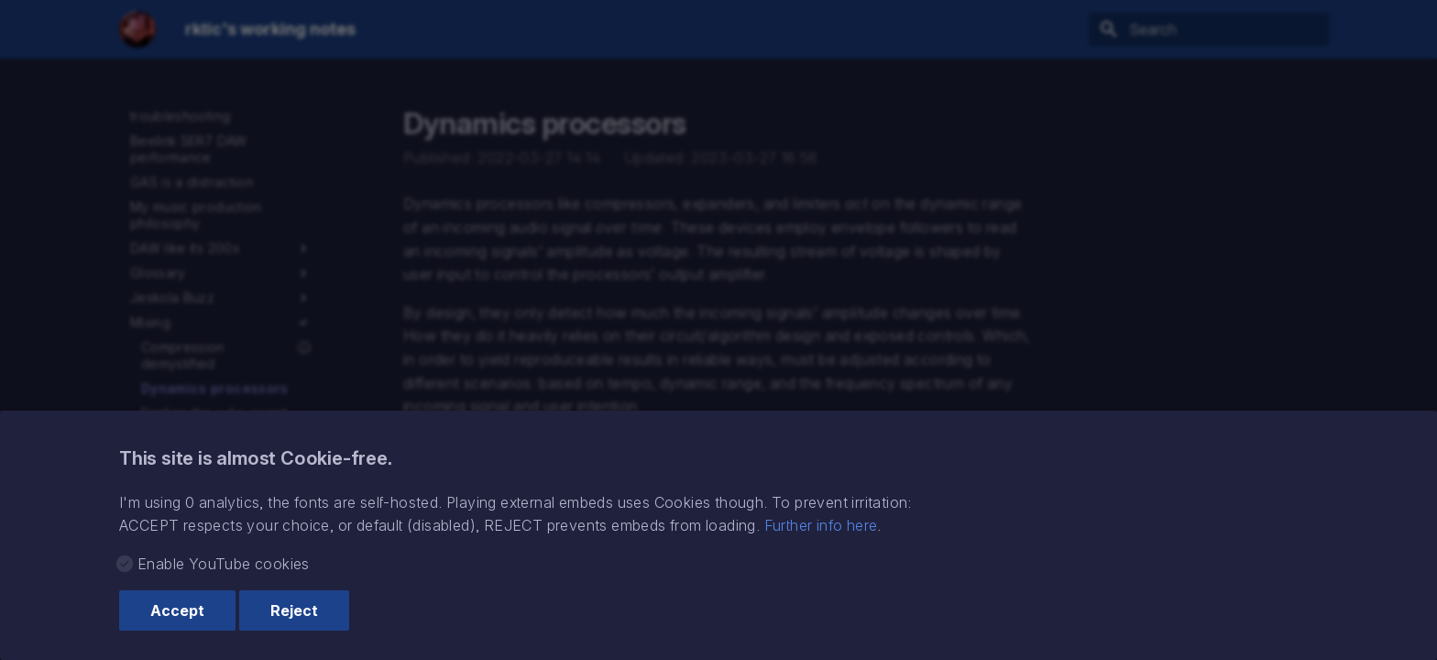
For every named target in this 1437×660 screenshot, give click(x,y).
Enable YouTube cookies (223, 564)
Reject (294, 610)
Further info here (821, 525)
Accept (177, 610)
